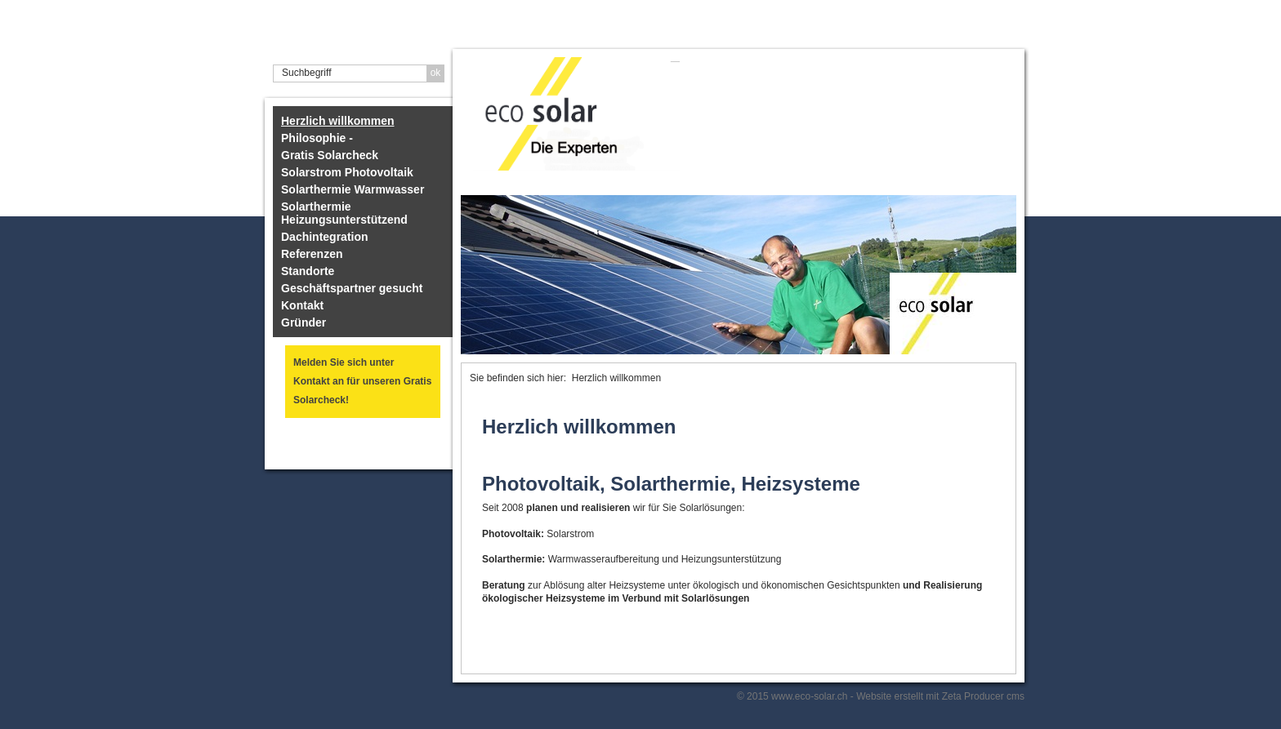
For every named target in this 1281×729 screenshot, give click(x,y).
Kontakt (302, 305)
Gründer (303, 322)
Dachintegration (324, 236)
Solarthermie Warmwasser (352, 189)
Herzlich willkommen (337, 120)
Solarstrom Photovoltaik (347, 172)
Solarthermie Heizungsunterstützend (344, 213)
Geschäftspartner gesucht (352, 288)
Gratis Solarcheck (329, 155)
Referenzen (311, 253)
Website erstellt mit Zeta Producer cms (940, 696)
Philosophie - (317, 137)
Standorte (307, 271)
